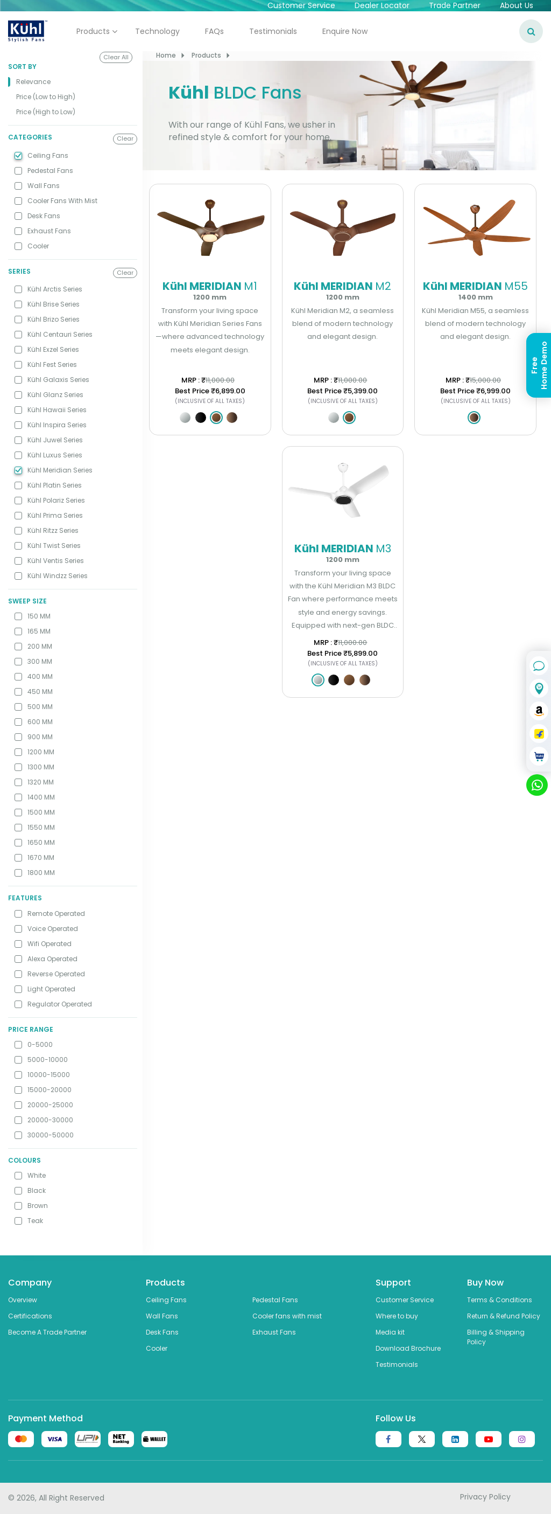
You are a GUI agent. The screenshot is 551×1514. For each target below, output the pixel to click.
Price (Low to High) (45, 96)
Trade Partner (455, 5)
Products (93, 31)
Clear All (116, 57)
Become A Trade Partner (47, 1332)
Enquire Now (345, 31)
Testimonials (273, 31)
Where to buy (397, 1316)
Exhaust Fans (274, 1332)
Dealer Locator (382, 5)
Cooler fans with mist (287, 1316)
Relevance (33, 81)
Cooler (156, 1348)
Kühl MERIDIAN (210, 290)
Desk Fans (162, 1332)
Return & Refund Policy (503, 1316)
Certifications (30, 1316)
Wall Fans (162, 1316)
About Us (516, 5)
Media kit (390, 1332)
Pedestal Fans (275, 1299)
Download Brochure (408, 1348)
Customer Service (301, 5)
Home (166, 55)
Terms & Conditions (499, 1299)
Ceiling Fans (166, 1299)
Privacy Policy (485, 1496)
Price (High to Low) (45, 111)
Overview (22, 1299)
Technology (157, 31)
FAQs (214, 31)
